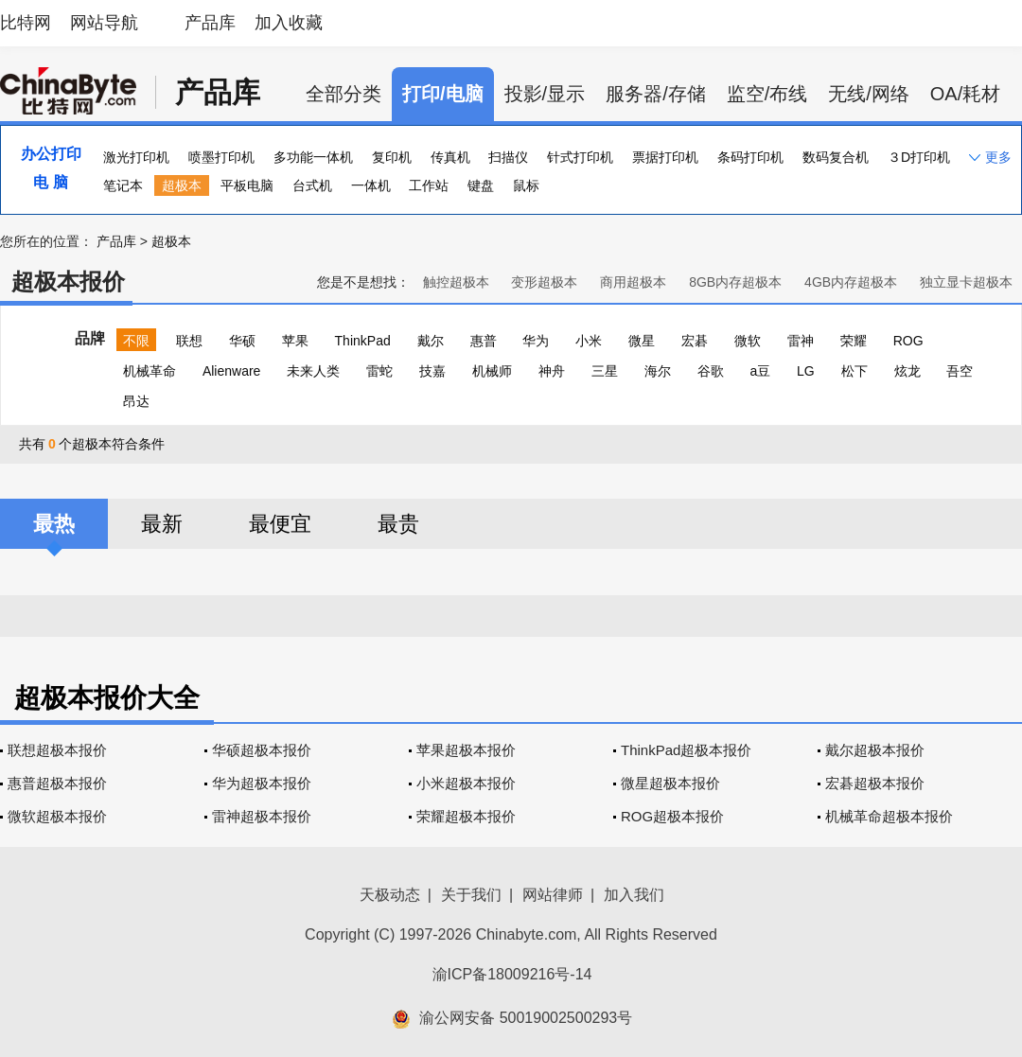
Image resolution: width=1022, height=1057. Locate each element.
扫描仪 (508, 157)
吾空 (959, 371)
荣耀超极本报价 (466, 816)
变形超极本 (544, 282)
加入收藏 (289, 22)
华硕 (242, 340)
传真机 (450, 157)
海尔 (657, 371)
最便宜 (280, 524)
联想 (189, 340)
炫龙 (907, 371)
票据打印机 (665, 157)
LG (806, 371)
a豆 (759, 371)
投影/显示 (545, 93)
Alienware (231, 371)
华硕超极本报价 (261, 750)
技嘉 (432, 371)
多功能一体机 (313, 157)
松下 (854, 371)
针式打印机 (580, 157)
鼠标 (526, 185)
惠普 (483, 340)
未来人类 (313, 371)
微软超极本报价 (57, 816)
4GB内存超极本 (850, 282)
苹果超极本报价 (466, 750)
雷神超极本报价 (261, 816)
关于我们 (471, 895)
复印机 (392, 157)
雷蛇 (379, 371)
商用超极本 (633, 282)
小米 (588, 340)
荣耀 (853, 340)
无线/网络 (868, 93)
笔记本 (123, 185)
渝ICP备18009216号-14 (512, 974)
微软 (747, 340)
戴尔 (430, 340)
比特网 (25, 22)
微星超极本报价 (670, 783)
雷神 (800, 340)
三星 (604, 371)
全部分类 (343, 93)
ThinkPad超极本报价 (686, 750)
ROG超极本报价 (672, 816)
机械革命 (149, 371)
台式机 (312, 185)
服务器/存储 (656, 93)
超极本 (182, 185)
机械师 (492, 371)
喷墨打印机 (221, 157)
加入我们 (634, 895)
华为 (535, 340)
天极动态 (390, 895)
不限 (136, 340)
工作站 (429, 185)
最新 (162, 524)
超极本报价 (68, 281)
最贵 (398, 524)
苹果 (295, 340)
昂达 (136, 401)
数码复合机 (835, 157)
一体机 (371, 185)
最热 (54, 524)
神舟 (551, 371)
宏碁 (694, 340)
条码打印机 (750, 157)
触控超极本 (456, 282)
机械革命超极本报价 (889, 816)
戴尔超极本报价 (875, 750)
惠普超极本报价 (57, 783)
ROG (908, 340)
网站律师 (552, 895)
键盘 (480, 185)
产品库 (210, 22)
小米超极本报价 (466, 783)
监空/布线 (767, 93)
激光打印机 (136, 157)
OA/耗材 (965, 93)
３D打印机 (919, 157)
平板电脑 (246, 185)
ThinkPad (363, 340)
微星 (641, 340)
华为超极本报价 (261, 783)
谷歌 (710, 371)
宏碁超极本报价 (875, 783)
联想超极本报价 (57, 750)
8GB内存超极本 (735, 282)
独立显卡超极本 (966, 282)
